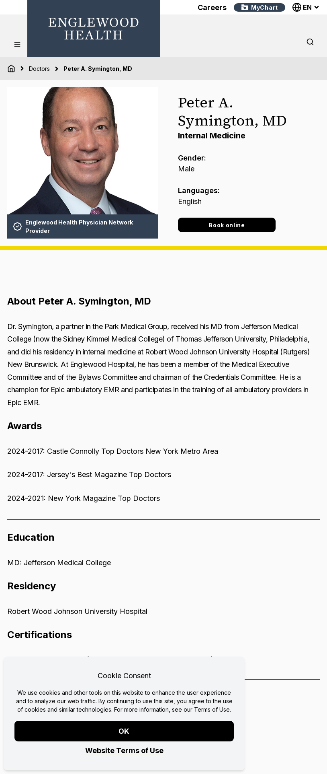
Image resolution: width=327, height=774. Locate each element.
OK (124, 731)
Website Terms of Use (124, 750)
